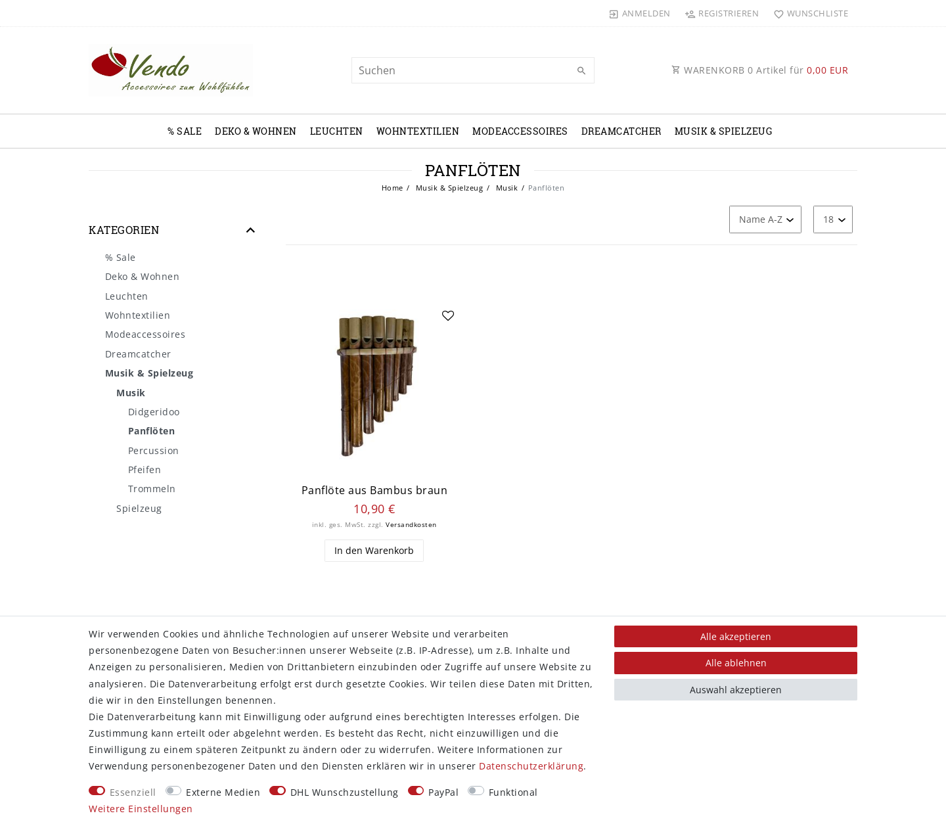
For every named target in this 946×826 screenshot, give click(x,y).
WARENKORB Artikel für (759, 70)
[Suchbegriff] (473, 70)
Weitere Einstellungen (141, 808)
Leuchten (336, 131)
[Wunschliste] (807, 13)
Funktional (513, 792)
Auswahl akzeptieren (736, 689)
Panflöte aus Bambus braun (375, 490)
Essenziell (133, 792)
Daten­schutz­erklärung (531, 766)
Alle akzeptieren (735, 636)
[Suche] (581, 71)
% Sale (185, 131)
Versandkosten (411, 524)
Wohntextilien (418, 131)
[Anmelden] (640, 13)
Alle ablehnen (736, 662)
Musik (505, 188)
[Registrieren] (722, 13)
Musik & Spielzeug (724, 131)
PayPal (443, 792)
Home (392, 188)
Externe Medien (223, 792)
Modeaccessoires (520, 131)
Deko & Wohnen (256, 131)
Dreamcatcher (621, 131)
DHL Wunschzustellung (344, 792)
